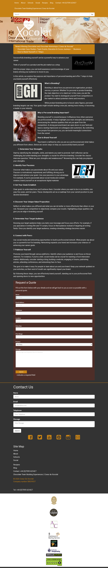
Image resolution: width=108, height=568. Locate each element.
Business (77, 49)
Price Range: (19, 334)
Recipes (45, 3)
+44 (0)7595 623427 (24, 490)
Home (16, 3)
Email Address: (20, 302)
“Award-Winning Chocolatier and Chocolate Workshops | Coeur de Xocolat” (44, 46)
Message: (19, 349)
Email (15, 402)
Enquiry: (18, 342)
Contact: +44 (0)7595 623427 (65, 3)
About (23, 3)
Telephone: (19, 310)
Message (16, 419)
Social (38, 3)
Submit (17, 431)
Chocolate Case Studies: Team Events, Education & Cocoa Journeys (44, 49)
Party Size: (19, 326)
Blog (51, 3)
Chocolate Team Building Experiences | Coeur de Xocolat (34, 8)
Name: (18, 294)
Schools (30, 3)
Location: (18, 318)
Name (15, 393)
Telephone (17, 410)
